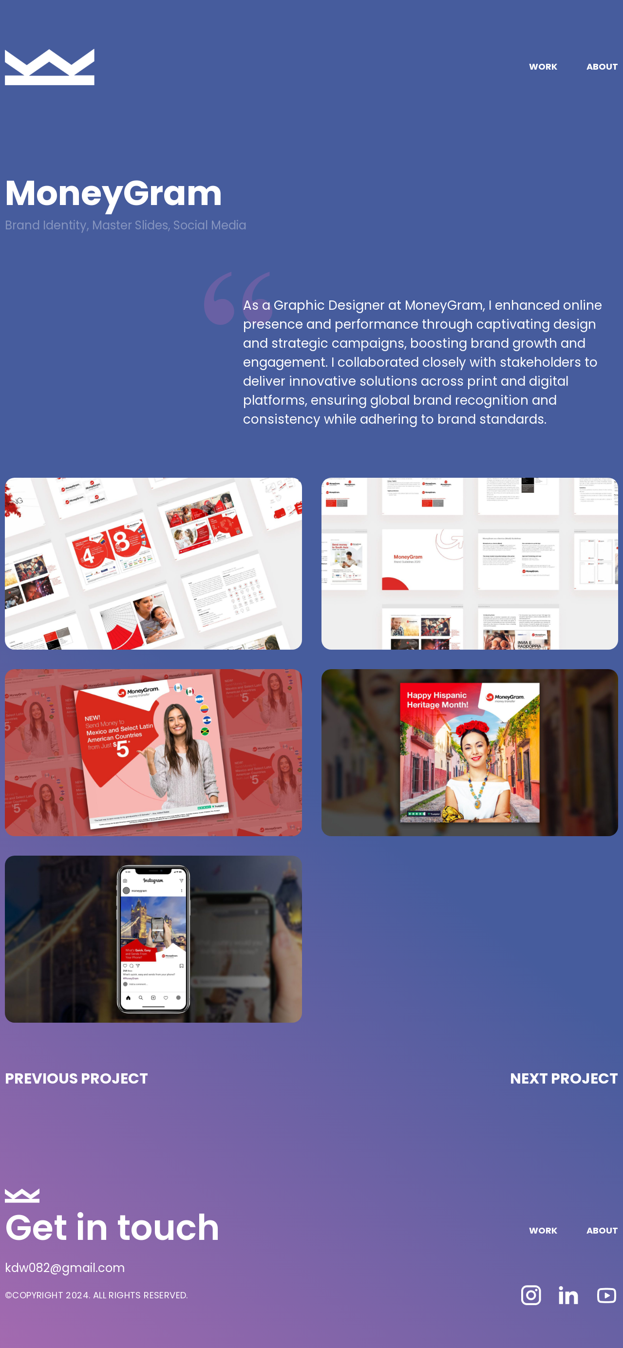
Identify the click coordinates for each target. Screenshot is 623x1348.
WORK (543, 66)
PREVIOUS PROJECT (76, 1078)
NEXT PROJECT (564, 1078)
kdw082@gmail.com (65, 1268)
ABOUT (602, 66)
